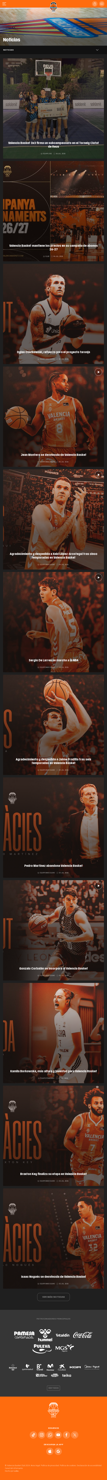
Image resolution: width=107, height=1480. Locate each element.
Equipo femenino (46, 1078)
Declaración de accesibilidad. (89, 1465)
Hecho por (12, 1471)
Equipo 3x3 (46, 153)
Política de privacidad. (50, 1465)
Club (46, 256)
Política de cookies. (68, 1465)
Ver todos (53, 1388)
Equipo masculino (46, 359)
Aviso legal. (35, 1465)
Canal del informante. (14, 1468)
